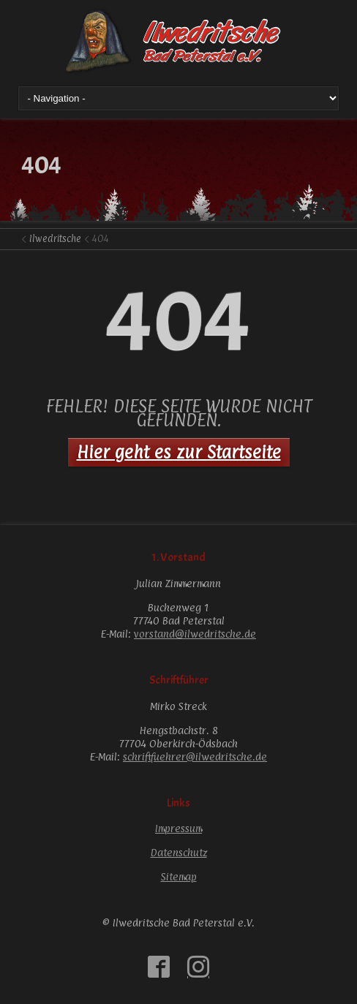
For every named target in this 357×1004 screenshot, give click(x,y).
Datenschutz (179, 852)
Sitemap (179, 876)
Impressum (178, 828)
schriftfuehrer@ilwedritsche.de (195, 756)
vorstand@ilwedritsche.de (195, 633)
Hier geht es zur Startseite (179, 452)
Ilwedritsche (55, 238)
